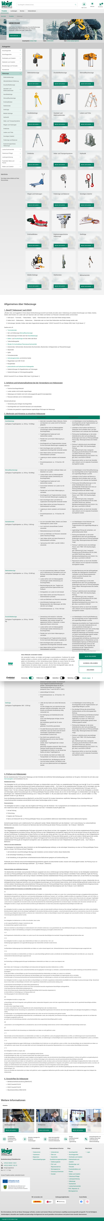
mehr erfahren (34, 84)
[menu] (52, 13)
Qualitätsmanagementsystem (58, 1159)
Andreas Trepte (33, 41)
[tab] (5, 1105)
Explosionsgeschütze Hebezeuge (9, 145)
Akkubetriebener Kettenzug (11, 82)
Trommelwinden (12, 330)
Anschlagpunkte (6, 55)
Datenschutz (36, 1152)
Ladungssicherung (7, 158)
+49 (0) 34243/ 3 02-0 (10, 1163)
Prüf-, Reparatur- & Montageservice (74, 1190)
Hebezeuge (72, 1181)
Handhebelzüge (7, 95)
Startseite (3, 18)
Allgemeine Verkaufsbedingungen (39, 1158)
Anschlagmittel (6, 51)
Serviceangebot (8, 779)
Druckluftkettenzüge (9, 85)
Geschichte (54, 1157)
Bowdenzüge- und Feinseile (74, 1165)
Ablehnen (90, 1209)
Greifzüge (6, 110)
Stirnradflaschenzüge (9, 99)
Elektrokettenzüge (8, 78)
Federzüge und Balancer (10, 141)
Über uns (53, 1154)
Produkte (11, 18)
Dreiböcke (6, 129)
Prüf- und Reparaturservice (56, 1165)
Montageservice (55, 1169)
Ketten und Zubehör (7, 167)
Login (88, 1152)
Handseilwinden (9, 521)
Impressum (36, 1154)
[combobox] (46, 6)
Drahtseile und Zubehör (9, 59)
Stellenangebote (55, 1162)
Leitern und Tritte (8, 133)
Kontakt (53, 1174)
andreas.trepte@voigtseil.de (73, 41)
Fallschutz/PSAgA (7, 154)
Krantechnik (5, 70)
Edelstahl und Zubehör (8, 63)
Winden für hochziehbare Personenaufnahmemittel (22, 344)
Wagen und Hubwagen (9, 125)
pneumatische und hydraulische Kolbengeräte (20, 366)
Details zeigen (86, 1217)
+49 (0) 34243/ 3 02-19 (10, 1165)
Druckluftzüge (19, 338)
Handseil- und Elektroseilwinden (8, 90)
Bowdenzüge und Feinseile (9, 66)
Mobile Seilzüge (8, 114)
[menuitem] (5, 13)
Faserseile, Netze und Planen (8, 162)
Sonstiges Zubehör (8, 137)
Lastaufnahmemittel (8, 150)
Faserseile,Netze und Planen (75, 1170)
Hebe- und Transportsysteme (11, 122)
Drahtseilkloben (7, 103)
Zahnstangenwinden (13, 358)
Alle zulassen (90, 1196)
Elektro (9, 338)
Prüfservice (14, 36)
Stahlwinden (7, 106)
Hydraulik (6, 118)
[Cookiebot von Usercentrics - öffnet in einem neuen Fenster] (10, 1218)
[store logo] (7, 5)
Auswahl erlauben (90, 1203)
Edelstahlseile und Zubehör (74, 1161)
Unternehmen (55, 1152)
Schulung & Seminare (57, 1171)
